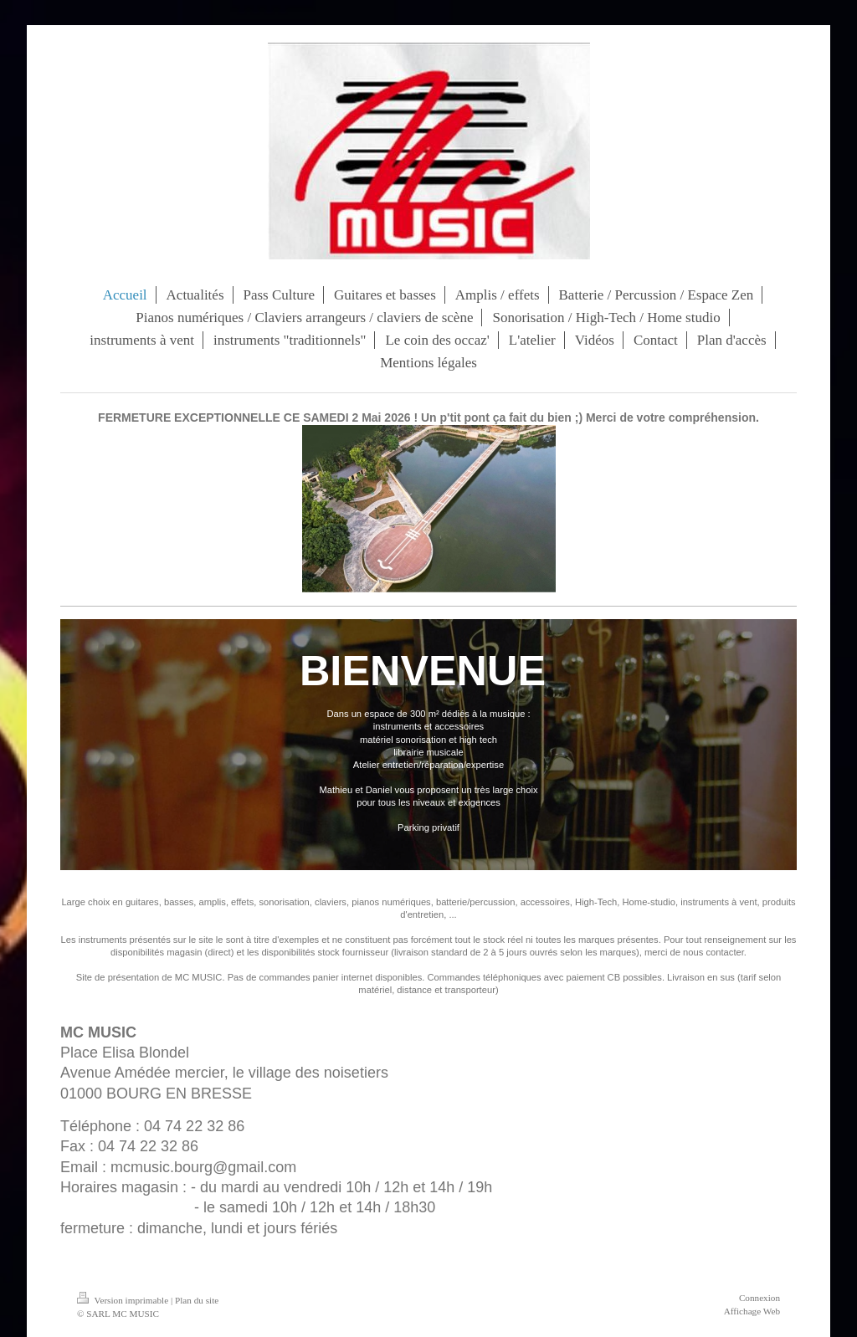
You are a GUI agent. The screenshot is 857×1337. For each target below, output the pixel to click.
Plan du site (196, 1300)
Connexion (759, 1298)
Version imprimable (124, 1300)
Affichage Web (752, 1311)
